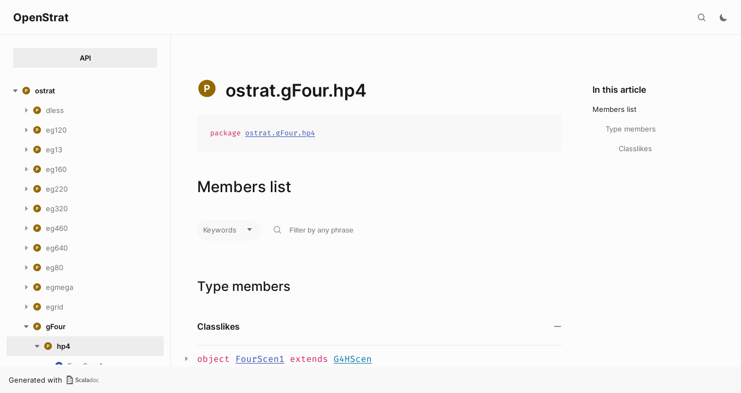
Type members (631, 128)
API (85, 57)
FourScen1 (259, 359)
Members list (614, 109)
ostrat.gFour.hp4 (280, 133)
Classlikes (635, 148)
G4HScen (353, 359)
